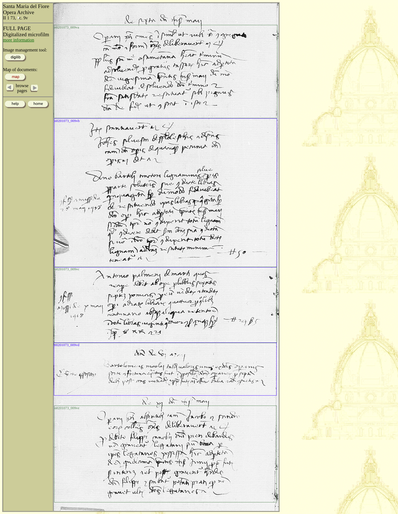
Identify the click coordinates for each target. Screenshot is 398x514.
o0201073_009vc (66, 269)
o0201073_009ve (66, 408)
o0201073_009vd (66, 345)
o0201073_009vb (67, 121)
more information (18, 40)
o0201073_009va (66, 27)
